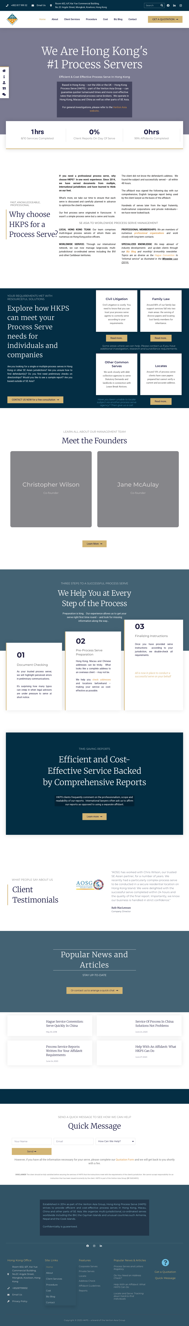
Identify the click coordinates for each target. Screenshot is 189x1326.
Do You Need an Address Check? (127, 1276)
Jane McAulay (138, 484)
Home (42, 19)
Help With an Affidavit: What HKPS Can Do (129, 1285)
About (55, 19)
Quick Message (165, 1278)
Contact (132, 19)
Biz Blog (118, 19)
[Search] (161, 5)
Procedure (91, 19)
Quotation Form (125, 1159)
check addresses (101, 679)
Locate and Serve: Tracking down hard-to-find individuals (129, 1296)
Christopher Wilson (51, 484)
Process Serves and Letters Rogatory (128, 1267)
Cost (105, 19)
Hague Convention (165, 255)
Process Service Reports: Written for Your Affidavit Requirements (64, 1051)
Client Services (72, 19)
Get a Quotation (165, 1272)
